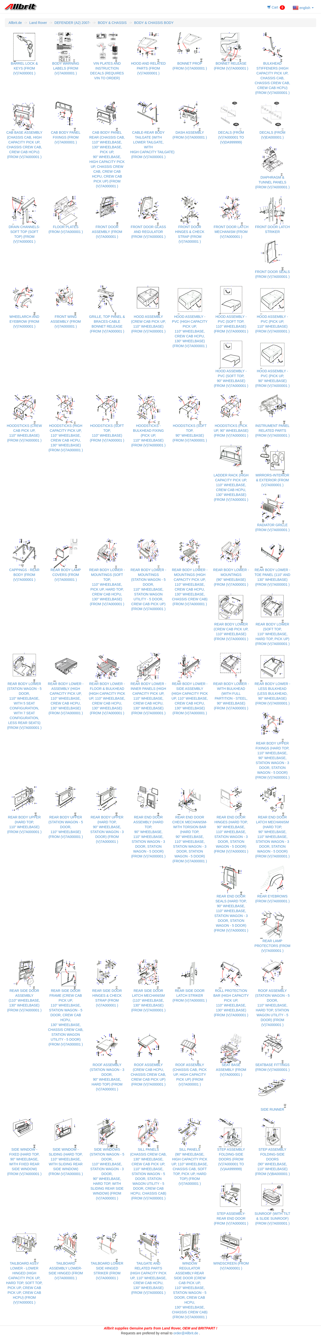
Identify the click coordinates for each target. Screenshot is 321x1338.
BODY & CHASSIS (112, 23)
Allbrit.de (15, 23)
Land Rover (38, 23)
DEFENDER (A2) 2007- (72, 23)
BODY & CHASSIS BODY (154, 23)
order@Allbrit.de (185, 1333)
